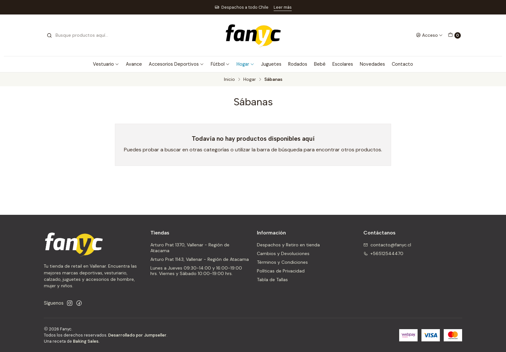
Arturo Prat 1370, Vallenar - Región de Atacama (189, 247)
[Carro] (454, 35)
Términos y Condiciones (282, 262)
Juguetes (271, 64)
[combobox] (79, 35)
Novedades (372, 64)
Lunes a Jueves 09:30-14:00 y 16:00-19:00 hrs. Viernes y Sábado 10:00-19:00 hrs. (196, 271)
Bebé (320, 64)
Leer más (283, 7)
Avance (134, 64)
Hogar (245, 64)
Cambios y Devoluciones (283, 253)
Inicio (229, 79)
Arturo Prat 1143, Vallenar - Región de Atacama (199, 259)
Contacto (402, 64)
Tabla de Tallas (272, 279)
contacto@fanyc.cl (387, 245)
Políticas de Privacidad (281, 271)
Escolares (342, 64)
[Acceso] (429, 35)
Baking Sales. (86, 341)
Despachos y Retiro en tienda (288, 245)
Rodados (297, 64)
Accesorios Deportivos (176, 64)
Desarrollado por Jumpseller (137, 335)
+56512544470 (383, 253)
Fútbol (220, 64)
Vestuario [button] (106, 64)
